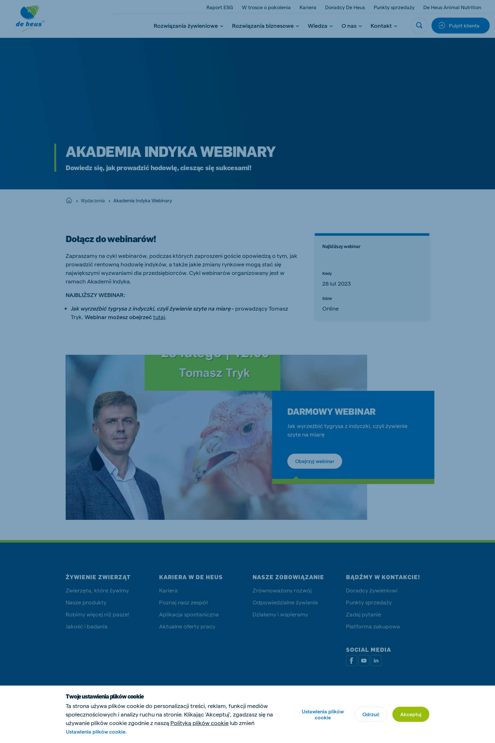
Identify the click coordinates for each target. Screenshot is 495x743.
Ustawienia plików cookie (323, 714)
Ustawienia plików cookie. (96, 731)
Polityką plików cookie (199, 722)
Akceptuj (410, 714)
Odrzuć (370, 714)
